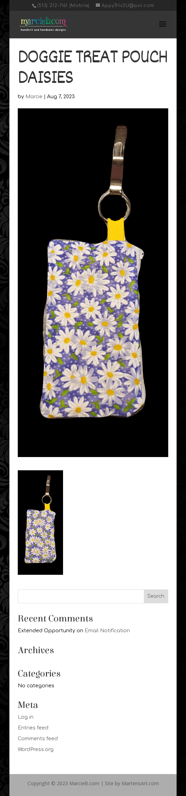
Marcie (33, 96)
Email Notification (107, 630)
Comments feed (38, 738)
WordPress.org (36, 749)
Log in (25, 717)
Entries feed (33, 728)
